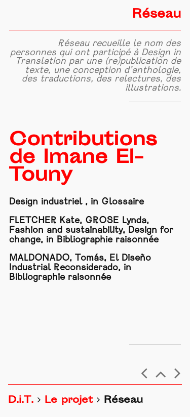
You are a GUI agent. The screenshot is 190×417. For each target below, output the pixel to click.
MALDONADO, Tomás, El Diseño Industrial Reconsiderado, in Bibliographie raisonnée (80, 268)
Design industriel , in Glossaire (76, 202)
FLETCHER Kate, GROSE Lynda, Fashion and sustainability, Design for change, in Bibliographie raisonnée (91, 230)
